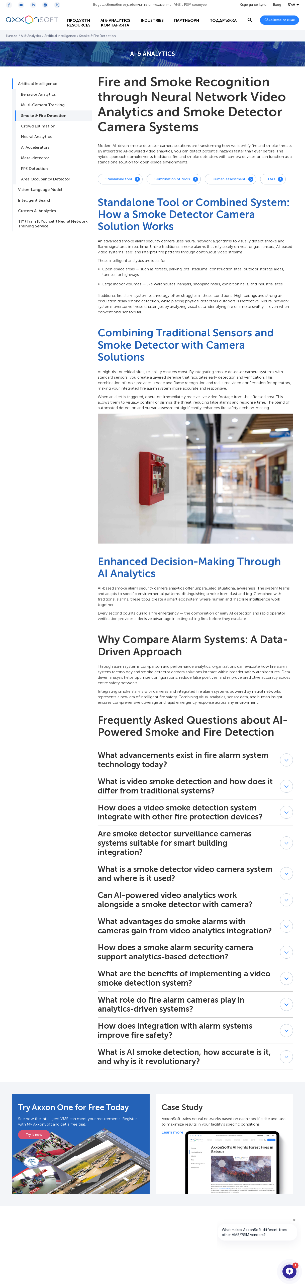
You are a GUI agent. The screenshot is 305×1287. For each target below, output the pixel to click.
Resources (113, 25)
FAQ (271, 179)
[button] (286, 759)
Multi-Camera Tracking (43, 104)
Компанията (149, 25)
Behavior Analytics (38, 94)
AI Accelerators (35, 147)
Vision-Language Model (40, 189)
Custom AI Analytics (37, 210)
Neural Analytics (36, 136)
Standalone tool (119, 179)
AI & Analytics (112, 15)
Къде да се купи (253, 5)
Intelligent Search (35, 200)
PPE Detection (34, 168)
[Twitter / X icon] (57, 5)
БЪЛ (291, 4)
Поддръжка (77, 25)
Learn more (172, 1132)
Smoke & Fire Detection (43, 115)
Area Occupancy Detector (45, 179)
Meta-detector (35, 157)
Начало (12, 36)
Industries (149, 15)
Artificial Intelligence (60, 36)
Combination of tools (172, 179)
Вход (277, 5)
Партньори (183, 15)
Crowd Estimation (38, 126)
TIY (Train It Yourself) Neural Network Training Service (52, 223)
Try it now (34, 1135)
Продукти (75, 15)
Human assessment (229, 179)
